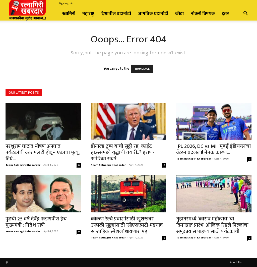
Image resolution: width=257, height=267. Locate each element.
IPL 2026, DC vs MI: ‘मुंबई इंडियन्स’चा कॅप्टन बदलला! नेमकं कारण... (213, 149)
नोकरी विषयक (203, 14)
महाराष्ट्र (88, 14)
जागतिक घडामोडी (153, 14)
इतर (225, 14)
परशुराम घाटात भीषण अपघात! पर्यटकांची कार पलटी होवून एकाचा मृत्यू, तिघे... (42, 152)
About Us (235, 262)
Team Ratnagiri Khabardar (23, 165)
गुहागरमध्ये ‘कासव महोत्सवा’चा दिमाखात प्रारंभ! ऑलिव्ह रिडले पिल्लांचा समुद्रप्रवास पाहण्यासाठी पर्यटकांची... (212, 225)
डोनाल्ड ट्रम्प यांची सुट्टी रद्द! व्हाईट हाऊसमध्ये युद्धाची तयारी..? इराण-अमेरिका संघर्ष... (123, 152)
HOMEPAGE (142, 69)
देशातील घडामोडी (116, 14)
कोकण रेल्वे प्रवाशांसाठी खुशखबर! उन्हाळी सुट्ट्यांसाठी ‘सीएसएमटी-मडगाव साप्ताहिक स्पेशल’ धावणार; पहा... (127, 225)
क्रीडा (179, 14)
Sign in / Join (66, 3)
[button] (245, 14)
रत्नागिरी (68, 14)
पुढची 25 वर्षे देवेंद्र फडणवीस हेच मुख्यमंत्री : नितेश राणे (36, 221)
